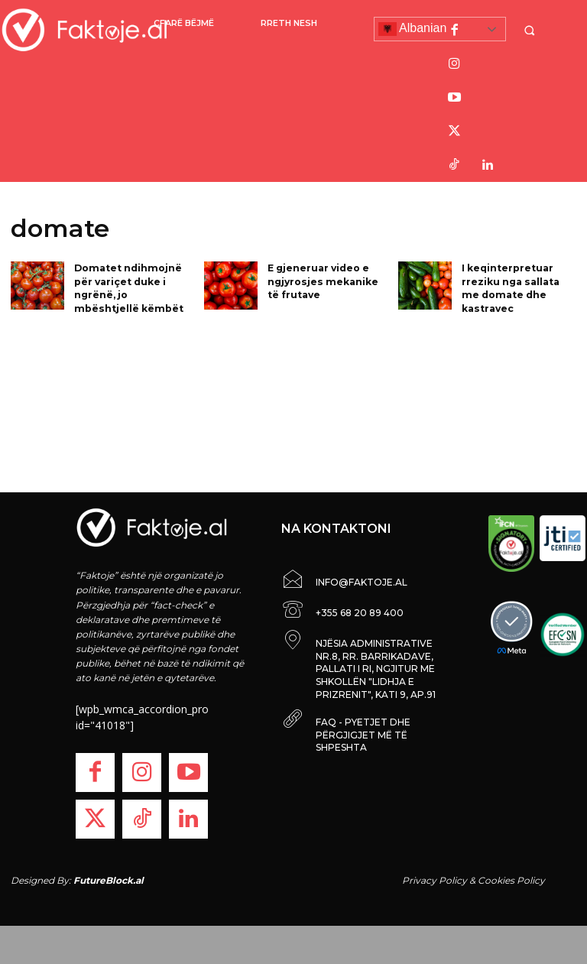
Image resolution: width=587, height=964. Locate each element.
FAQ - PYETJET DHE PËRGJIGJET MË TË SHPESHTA (363, 735)
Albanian (412, 29)
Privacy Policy (434, 880)
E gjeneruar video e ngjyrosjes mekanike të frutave (321, 280)
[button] (531, 30)
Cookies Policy (511, 880)
